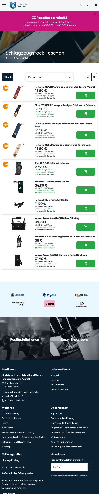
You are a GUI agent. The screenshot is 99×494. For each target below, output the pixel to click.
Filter (8, 74)
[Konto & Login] (88, 5)
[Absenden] (89, 464)
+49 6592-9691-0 (14, 393)
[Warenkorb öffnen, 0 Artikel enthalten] (95, 5)
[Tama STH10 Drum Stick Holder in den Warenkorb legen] (85, 206)
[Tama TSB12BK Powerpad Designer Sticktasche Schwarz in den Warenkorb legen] (85, 111)
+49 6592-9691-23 (14, 397)
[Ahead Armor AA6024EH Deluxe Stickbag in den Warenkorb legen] (85, 224)
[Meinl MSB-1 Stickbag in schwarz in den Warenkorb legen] (85, 169)
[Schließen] (95, 14)
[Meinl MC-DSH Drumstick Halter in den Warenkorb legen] (85, 187)
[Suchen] (81, 5)
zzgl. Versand (48, 90)
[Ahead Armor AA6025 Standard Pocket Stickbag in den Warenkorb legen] (85, 261)
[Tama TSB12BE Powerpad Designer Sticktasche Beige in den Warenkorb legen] (85, 151)
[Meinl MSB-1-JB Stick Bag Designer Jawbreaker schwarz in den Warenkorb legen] (85, 242)
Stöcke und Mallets (22, 55)
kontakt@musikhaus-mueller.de (21, 389)
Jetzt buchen (8, 490)
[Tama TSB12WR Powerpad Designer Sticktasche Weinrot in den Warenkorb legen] (85, 92)
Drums (8, 55)
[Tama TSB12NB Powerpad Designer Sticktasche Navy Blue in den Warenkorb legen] (85, 132)
